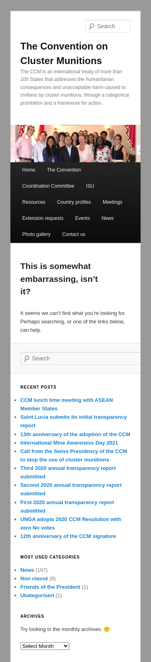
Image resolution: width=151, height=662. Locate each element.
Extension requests (42, 218)
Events (82, 218)
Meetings (112, 202)
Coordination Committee (48, 186)
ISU (90, 186)
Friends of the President (51, 587)
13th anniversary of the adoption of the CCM (75, 434)
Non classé (34, 578)
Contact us (73, 234)
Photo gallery (36, 234)
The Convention (64, 170)
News (107, 218)
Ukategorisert (37, 595)
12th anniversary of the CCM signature (68, 536)
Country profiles (74, 202)
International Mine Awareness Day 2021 (69, 443)
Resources (33, 202)
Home (28, 170)
